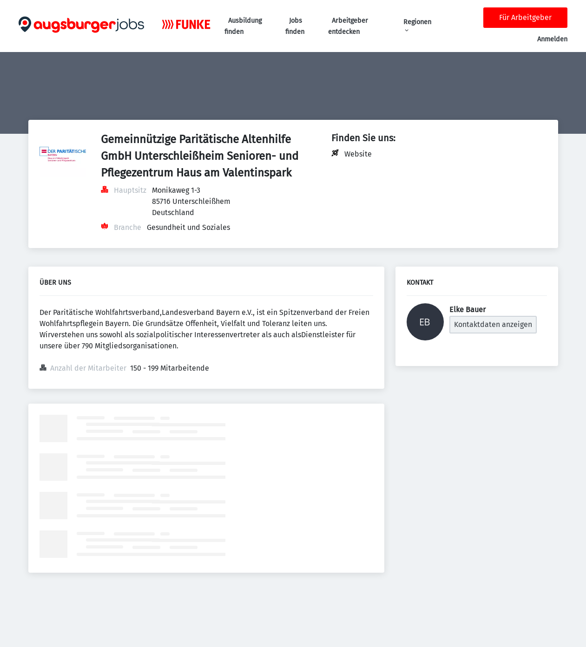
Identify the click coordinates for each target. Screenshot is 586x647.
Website (358, 154)
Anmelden (552, 39)
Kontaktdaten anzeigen (493, 324)
